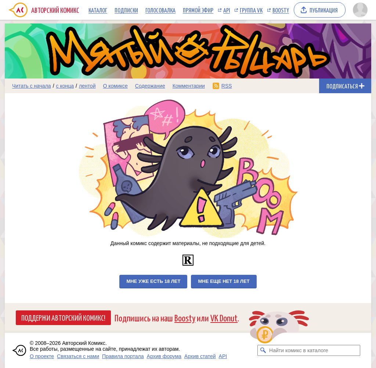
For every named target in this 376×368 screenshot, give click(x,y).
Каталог (97, 10)
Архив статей (200, 356)
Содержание (150, 86)
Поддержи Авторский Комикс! (63, 317)
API (226, 10)
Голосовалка (160, 10)
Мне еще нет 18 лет (223, 281)
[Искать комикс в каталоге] (263, 350)
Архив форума (164, 356)
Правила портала (123, 356)
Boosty (280, 10)
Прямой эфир (198, 10)
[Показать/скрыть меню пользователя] (360, 10)
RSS (226, 86)
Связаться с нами (78, 356)
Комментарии (189, 86)
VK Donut (224, 317)
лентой (87, 86)
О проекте (42, 356)
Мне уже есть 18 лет (153, 281)
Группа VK (251, 10)
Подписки (126, 10)
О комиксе (115, 86)
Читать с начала (31, 86)
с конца (65, 86)
